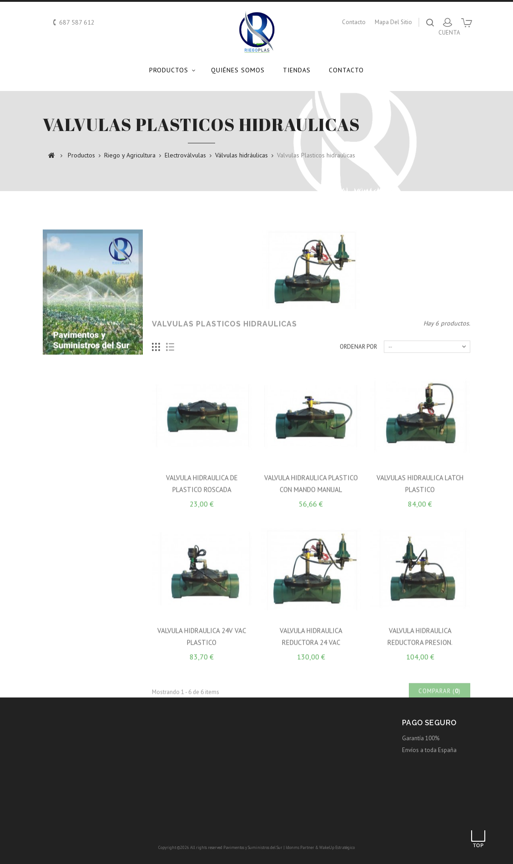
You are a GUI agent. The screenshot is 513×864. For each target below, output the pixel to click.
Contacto (346, 70)
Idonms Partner (300, 847)
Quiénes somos (238, 70)
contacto (354, 22)
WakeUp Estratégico (337, 847)
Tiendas (297, 70)
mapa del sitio (393, 22)
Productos (168, 70)
